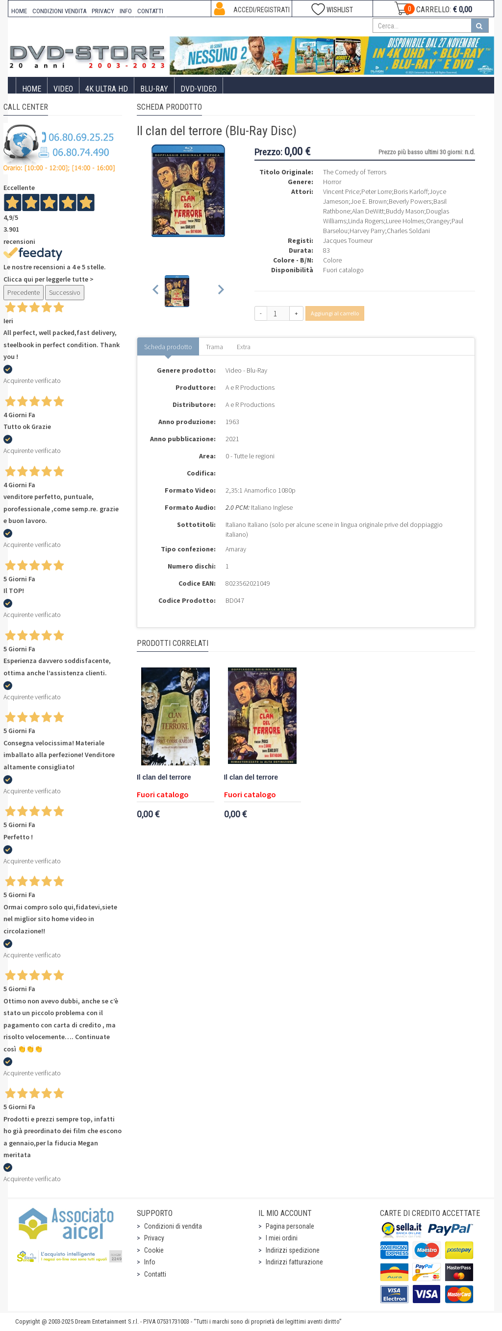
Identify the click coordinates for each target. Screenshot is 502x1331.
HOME (19, 11)
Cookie (154, 1250)
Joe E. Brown (369, 201)
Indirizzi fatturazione (294, 1262)
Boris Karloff (410, 191)
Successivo (64, 292)
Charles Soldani (408, 230)
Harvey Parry (367, 230)
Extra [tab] (244, 346)
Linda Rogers (366, 220)
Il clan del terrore (164, 777)
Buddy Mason (405, 211)
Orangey (438, 220)
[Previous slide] (156, 291)
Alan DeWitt (368, 211)
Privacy (154, 1238)
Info (149, 1262)
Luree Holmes (405, 220)
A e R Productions (250, 387)
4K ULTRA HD (106, 89)
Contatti (155, 1274)
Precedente (23, 292)
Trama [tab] (214, 346)
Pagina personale (290, 1226)
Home (31, 89)
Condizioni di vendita (173, 1226)
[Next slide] (220, 291)
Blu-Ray (154, 89)
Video (63, 89)
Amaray (236, 549)
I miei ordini (282, 1238)
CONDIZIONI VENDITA (59, 11)
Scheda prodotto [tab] (168, 346)
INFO (126, 11)
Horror (332, 181)
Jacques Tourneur (348, 240)
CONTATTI (150, 11)
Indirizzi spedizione (293, 1250)
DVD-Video (198, 89)
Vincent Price (341, 191)
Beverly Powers (410, 201)
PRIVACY (103, 11)
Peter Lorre (376, 191)
